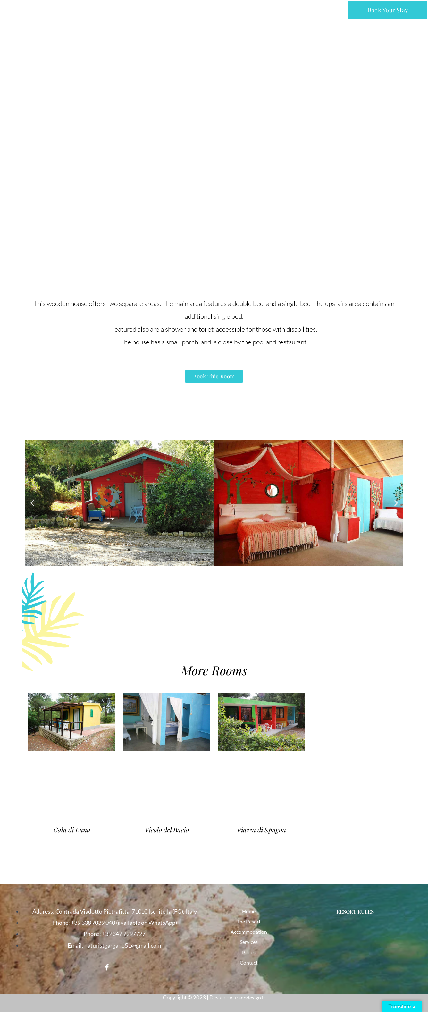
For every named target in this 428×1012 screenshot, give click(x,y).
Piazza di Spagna (261, 831)
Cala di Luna (71, 831)
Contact (249, 962)
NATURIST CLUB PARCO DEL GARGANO (61, 8)
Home (248, 911)
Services (248, 942)
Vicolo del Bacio (166, 831)
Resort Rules (355, 911)
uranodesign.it (249, 997)
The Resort (249, 921)
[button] (214, 9)
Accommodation (248, 931)
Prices (248, 952)
